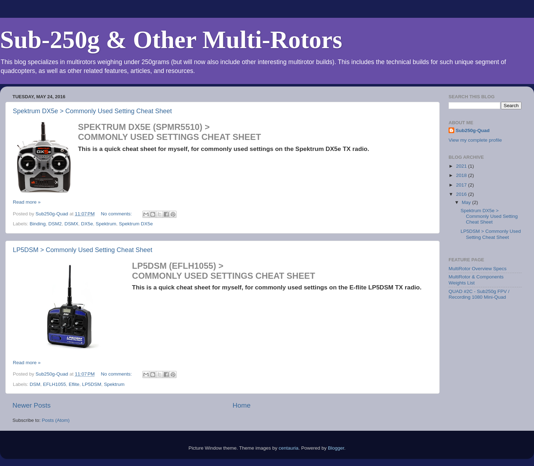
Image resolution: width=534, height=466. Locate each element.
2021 (462, 166)
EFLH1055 (54, 384)
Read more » (27, 202)
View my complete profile (475, 140)
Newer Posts (31, 405)
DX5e (87, 223)
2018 (462, 175)
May (467, 202)
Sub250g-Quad (473, 130)
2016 (462, 194)
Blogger (336, 448)
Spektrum (106, 223)
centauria (289, 448)
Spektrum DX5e (136, 223)
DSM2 (55, 223)
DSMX (71, 223)
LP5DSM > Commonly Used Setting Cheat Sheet (82, 249)
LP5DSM (91, 384)
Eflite (74, 384)
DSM (35, 384)
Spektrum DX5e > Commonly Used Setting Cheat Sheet (92, 111)
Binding (38, 223)
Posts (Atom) (56, 420)
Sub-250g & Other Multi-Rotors (171, 39)
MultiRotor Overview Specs (478, 268)
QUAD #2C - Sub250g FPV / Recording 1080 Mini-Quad (479, 294)
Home (241, 405)
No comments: (117, 213)
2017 (462, 185)
